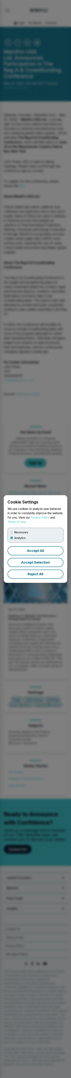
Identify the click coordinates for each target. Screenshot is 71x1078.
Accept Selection (35, 562)
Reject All (35, 574)
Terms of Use (16, 522)
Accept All (35, 551)
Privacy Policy (40, 517)
